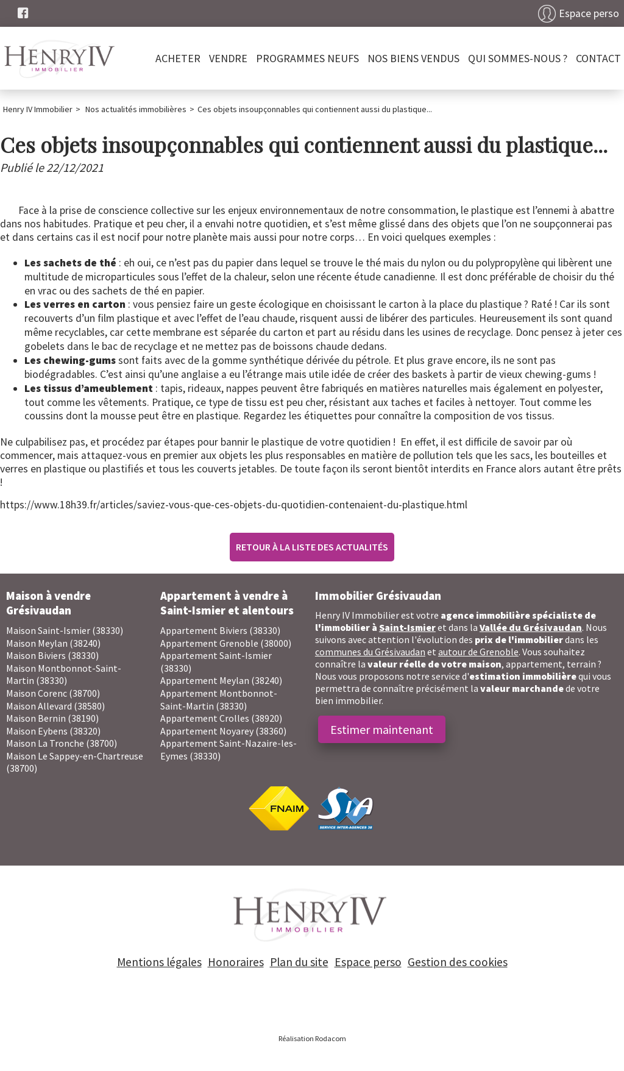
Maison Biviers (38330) (52, 655)
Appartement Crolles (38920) (221, 718)
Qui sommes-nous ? (517, 58)
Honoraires (236, 962)
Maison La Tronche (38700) (61, 743)
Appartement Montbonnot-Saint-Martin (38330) (218, 699)
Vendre (228, 58)
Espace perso (589, 13)
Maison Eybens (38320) (53, 731)
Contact (598, 58)
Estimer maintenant (381, 729)
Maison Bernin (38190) (52, 718)
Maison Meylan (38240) (53, 643)
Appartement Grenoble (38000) (225, 643)
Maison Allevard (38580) (55, 706)
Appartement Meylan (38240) (221, 680)
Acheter (177, 58)
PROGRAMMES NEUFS (307, 58)
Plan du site (299, 962)
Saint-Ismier (407, 627)
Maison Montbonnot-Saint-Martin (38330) (63, 674)
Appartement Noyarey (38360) (223, 731)
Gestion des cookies (458, 962)
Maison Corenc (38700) (53, 693)
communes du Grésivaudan (370, 652)
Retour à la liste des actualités (312, 547)
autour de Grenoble (478, 652)
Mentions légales (159, 962)
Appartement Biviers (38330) (220, 630)
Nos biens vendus (413, 58)
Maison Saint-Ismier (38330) (64, 630)
